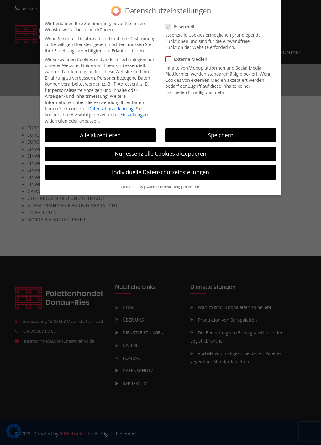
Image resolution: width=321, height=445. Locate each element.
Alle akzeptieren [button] (100, 134)
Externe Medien (188, 59)
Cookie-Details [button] (132, 186)
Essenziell (181, 26)
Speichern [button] (220, 134)
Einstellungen (134, 114)
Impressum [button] (191, 186)
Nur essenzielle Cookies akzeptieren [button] (161, 153)
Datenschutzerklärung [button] (163, 186)
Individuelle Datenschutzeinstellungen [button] (160, 171)
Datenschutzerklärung (111, 108)
